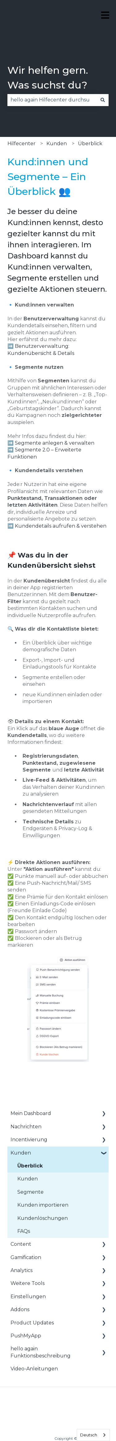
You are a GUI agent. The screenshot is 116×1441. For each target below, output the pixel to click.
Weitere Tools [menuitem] (28, 1283)
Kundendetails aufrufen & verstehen (60, 526)
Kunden (56, 143)
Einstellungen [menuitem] (28, 1296)
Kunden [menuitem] (21, 1153)
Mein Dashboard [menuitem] (31, 1113)
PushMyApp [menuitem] (26, 1336)
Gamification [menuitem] (26, 1257)
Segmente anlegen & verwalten (54, 443)
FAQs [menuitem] (23, 1231)
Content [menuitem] (21, 1244)
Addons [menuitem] (20, 1309)
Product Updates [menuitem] (32, 1323)
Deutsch (88, 1434)
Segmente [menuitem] (30, 1192)
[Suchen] (103, 100)
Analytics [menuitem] (21, 1270)
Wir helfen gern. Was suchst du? (47, 77)
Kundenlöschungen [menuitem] (42, 1218)
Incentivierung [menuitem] (29, 1140)
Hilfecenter (21, 143)
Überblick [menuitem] (30, 1166)
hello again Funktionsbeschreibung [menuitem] (41, 1352)
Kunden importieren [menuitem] (42, 1205)
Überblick (90, 143)
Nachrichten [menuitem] (26, 1127)
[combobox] (52, 100)
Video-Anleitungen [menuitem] (34, 1369)
